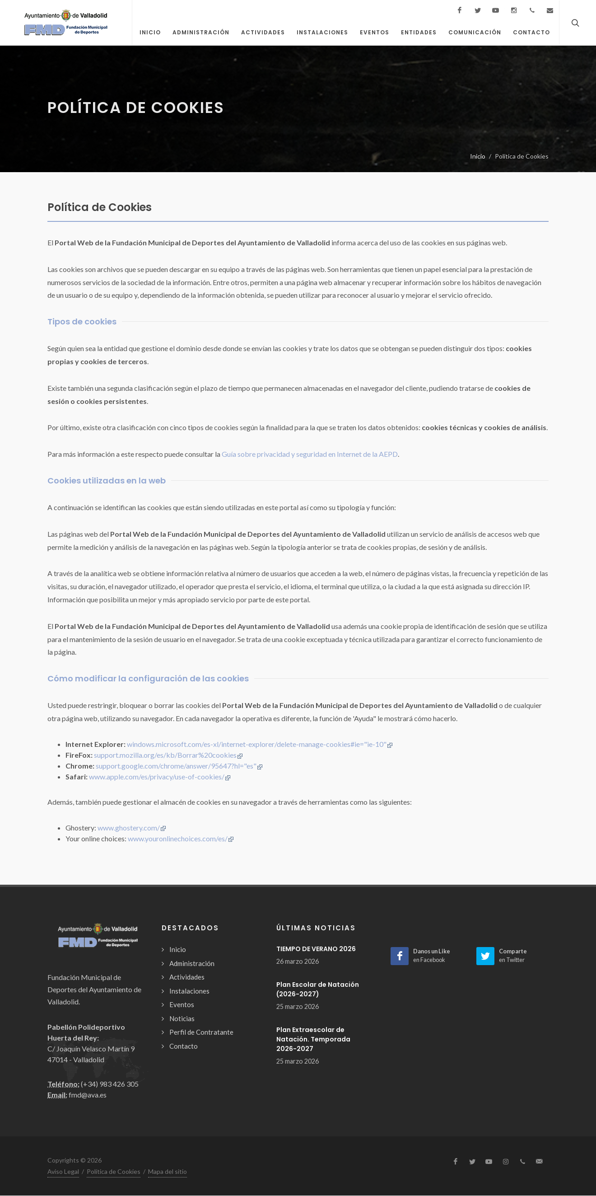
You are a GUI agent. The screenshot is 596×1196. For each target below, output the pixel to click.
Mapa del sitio (167, 1172)
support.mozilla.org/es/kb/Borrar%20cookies (168, 755)
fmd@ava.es (88, 1095)
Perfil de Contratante (201, 1032)
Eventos (181, 1005)
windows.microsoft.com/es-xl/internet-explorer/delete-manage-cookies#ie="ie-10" (260, 744)
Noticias (182, 1019)
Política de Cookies (113, 1172)
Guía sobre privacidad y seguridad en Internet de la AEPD (310, 454)
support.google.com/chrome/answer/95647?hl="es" (179, 766)
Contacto (183, 1046)
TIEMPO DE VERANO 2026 (316, 949)
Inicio (477, 156)
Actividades (187, 977)
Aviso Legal (63, 1172)
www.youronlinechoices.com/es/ (181, 839)
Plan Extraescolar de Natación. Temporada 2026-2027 (313, 1040)
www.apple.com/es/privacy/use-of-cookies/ (160, 777)
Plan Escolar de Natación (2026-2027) (317, 989)
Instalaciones (189, 991)
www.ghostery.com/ (132, 828)
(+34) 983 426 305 (110, 1084)
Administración (191, 964)
